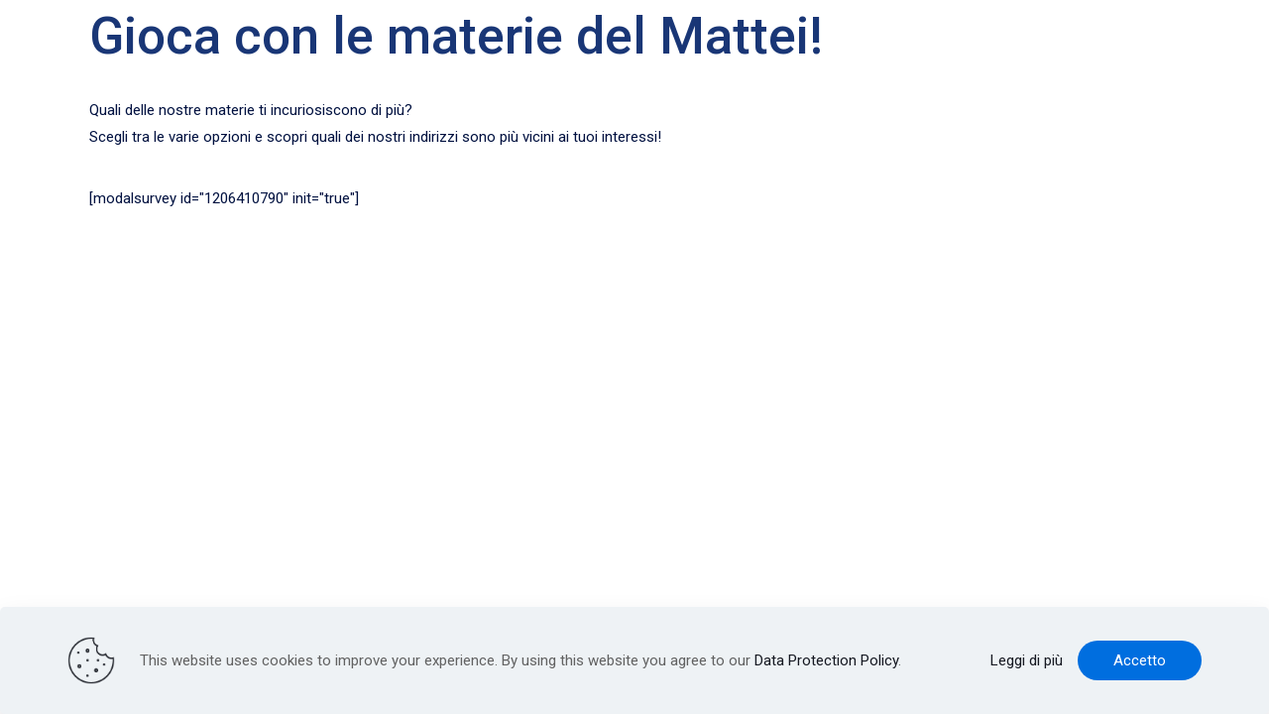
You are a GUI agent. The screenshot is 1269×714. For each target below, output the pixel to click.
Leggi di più (1026, 660)
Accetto (1139, 660)
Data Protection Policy (826, 660)
